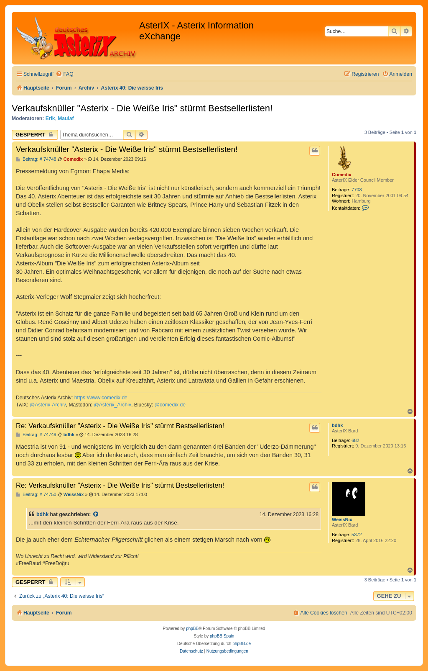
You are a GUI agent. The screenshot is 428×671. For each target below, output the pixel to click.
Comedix (341, 174)
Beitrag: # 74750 (36, 494)
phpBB (192, 628)
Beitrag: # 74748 (36, 159)
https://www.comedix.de (100, 398)
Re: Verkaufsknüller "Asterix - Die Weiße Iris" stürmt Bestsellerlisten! (120, 425)
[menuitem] (64, 74)
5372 (357, 534)
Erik (50, 118)
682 (355, 440)
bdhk (337, 425)
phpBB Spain (222, 636)
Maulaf (66, 118)
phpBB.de (241, 643)
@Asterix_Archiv (112, 405)
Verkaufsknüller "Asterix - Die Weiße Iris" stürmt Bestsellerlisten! (142, 108)
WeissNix (342, 519)
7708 (357, 189)
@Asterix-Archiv (48, 405)
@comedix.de (170, 405)
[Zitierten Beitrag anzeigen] (96, 514)
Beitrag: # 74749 (36, 434)
